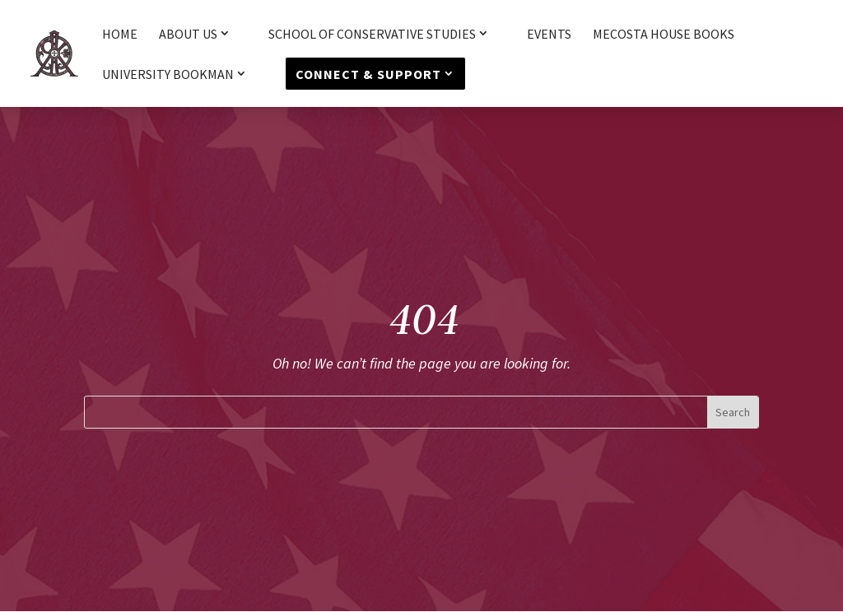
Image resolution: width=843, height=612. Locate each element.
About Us (188, 34)
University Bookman (168, 74)
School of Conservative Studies (372, 34)
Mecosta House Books (663, 35)
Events (549, 35)
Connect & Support (368, 74)
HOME (119, 35)
